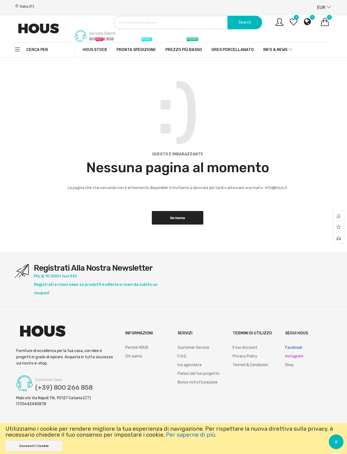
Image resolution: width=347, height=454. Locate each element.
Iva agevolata (189, 365)
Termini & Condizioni (250, 365)
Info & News (275, 49)
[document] (173, 438)
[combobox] (188, 22)
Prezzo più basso (183, 47)
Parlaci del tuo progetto (198, 373)
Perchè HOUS (136, 347)
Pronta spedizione (136, 47)
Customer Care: (49, 380)
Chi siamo (133, 356)
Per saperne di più (190, 434)
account (338, 216)
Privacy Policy (245, 356)
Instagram (294, 356)
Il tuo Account (245, 347)
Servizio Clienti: (102, 34)
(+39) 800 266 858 (64, 388)
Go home (177, 218)
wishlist (338, 227)
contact (338, 238)
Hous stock (95, 47)
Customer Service (193, 347)
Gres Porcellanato (232, 49)
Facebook (293, 347)
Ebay (289, 365)
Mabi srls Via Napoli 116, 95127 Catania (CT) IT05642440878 (53, 401)
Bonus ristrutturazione (198, 382)
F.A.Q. (182, 356)
